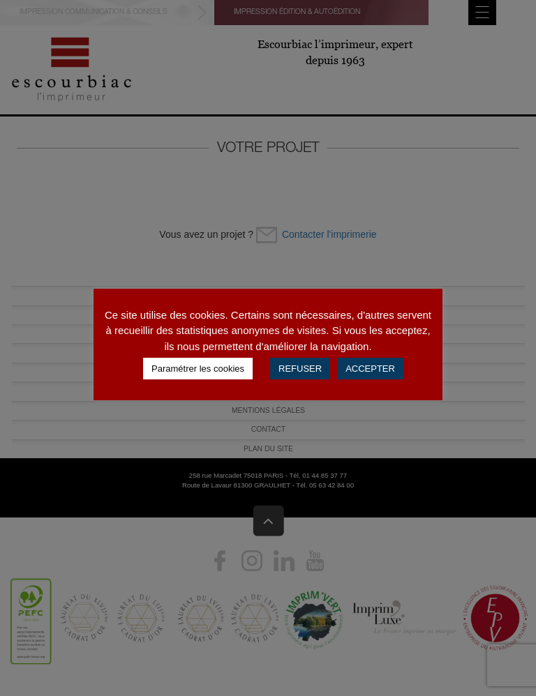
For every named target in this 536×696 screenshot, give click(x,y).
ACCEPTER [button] (370, 368)
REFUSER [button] (300, 368)
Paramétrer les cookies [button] (197, 368)
